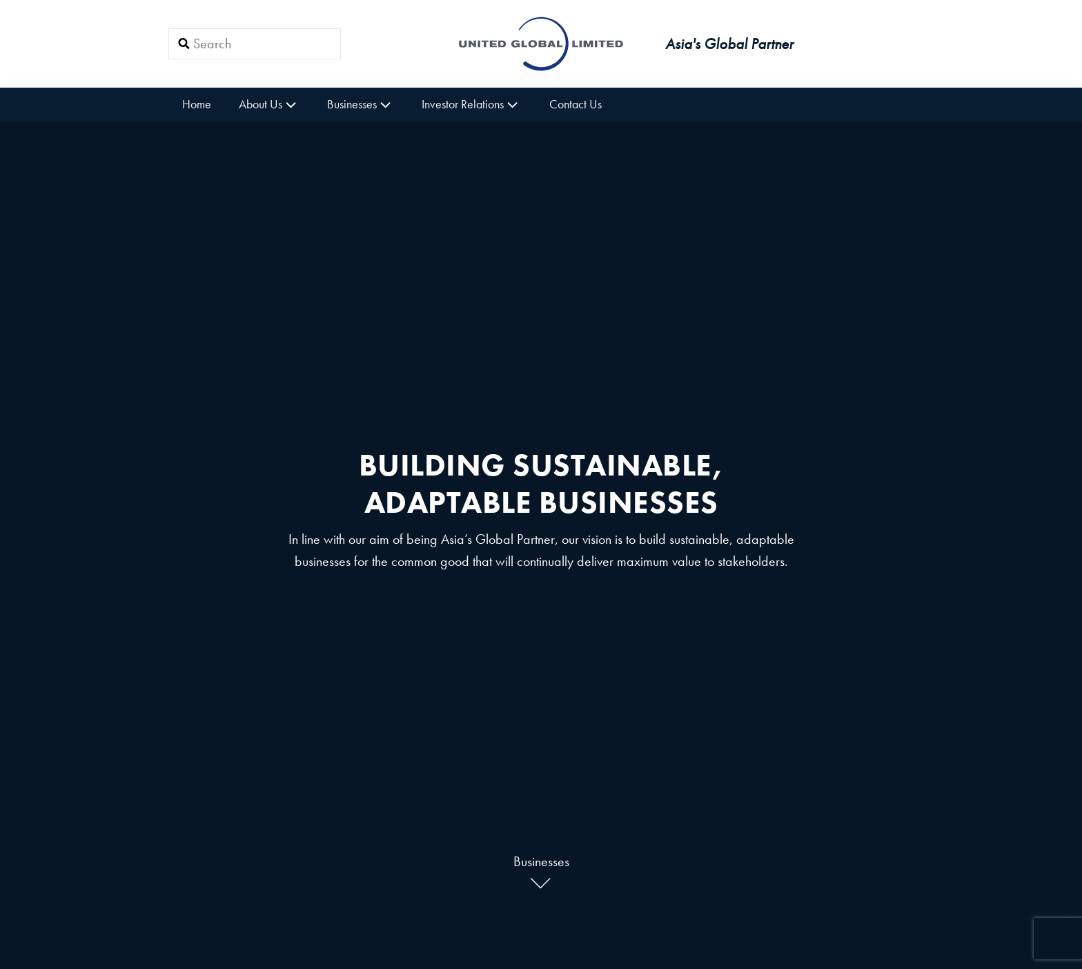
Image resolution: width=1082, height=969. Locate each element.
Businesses (360, 104)
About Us (269, 104)
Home (196, 104)
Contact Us (575, 104)
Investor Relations (471, 104)
